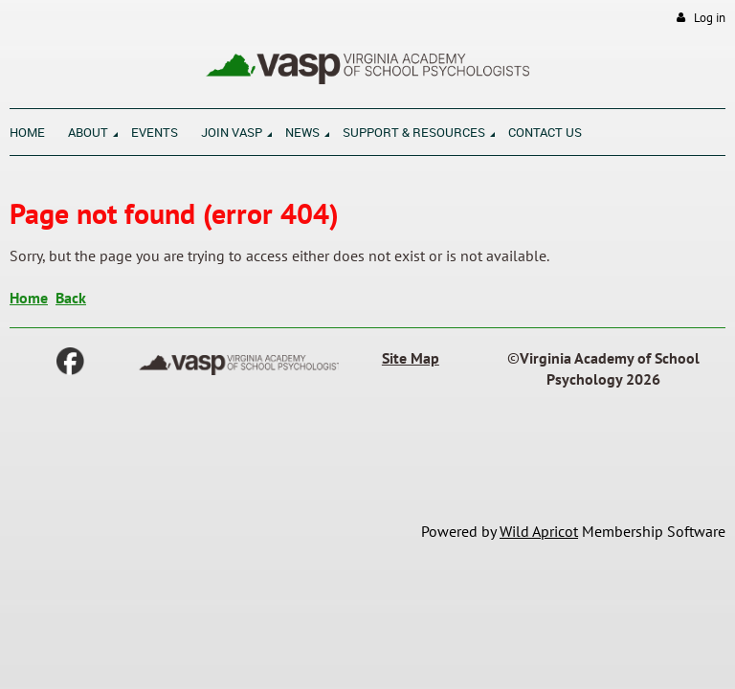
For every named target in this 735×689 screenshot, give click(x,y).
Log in (709, 18)
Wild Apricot (539, 531)
